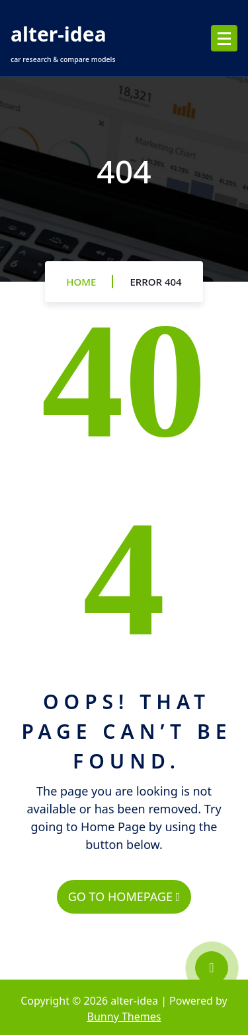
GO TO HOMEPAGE (124, 896)
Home (81, 281)
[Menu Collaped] (224, 38)
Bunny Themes (124, 1016)
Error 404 (155, 281)
